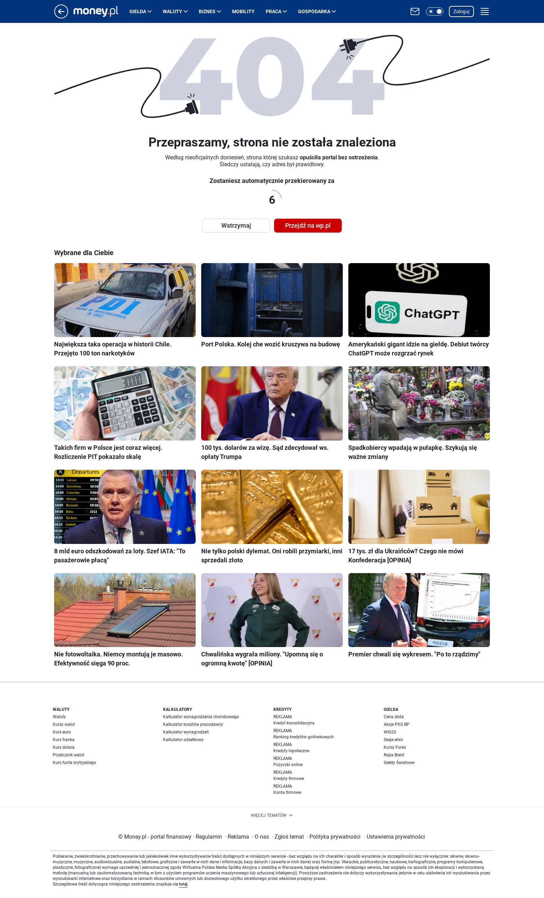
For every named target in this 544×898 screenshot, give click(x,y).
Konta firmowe (287, 792)
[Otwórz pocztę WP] (414, 11)
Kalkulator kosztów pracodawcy (193, 724)
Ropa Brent (394, 755)
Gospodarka (314, 11)
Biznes (207, 11)
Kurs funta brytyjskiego (74, 762)
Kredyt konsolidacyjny (294, 723)
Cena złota (394, 716)
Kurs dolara (64, 747)
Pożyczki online (288, 764)
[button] (434, 11)
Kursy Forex (395, 747)
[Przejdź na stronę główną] (61, 16)
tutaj (183, 884)
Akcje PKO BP (396, 724)
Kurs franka (64, 739)
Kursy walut (64, 724)
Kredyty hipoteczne (291, 750)
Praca (273, 11)
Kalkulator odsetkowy (183, 739)
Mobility (243, 11)
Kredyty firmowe (288, 778)
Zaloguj (461, 11)
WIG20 (390, 732)
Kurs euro (62, 732)
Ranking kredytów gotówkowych (303, 737)
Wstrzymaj (236, 225)
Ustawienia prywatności (394, 836)
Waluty (172, 11)
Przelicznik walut (68, 755)
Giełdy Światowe (399, 762)
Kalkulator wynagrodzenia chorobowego (201, 716)
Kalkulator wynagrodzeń (186, 732)
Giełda (137, 11)
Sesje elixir (393, 739)
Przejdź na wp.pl (308, 225)
